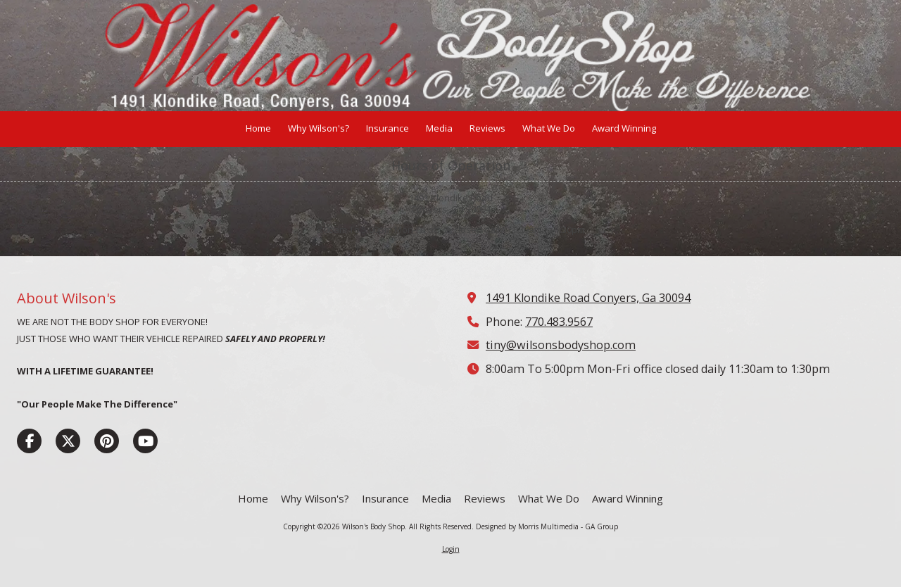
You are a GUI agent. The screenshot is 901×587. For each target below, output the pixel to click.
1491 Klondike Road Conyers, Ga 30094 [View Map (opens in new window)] (588, 297)
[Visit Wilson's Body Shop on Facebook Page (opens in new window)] (29, 441)
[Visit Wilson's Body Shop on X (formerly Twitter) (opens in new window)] (68, 441)
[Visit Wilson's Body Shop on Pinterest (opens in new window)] (106, 441)
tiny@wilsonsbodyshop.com (561, 345)
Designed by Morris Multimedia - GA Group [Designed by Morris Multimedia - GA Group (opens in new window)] (547, 526)
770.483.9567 (559, 321)
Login (451, 549)
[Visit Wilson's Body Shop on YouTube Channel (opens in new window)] (145, 441)
